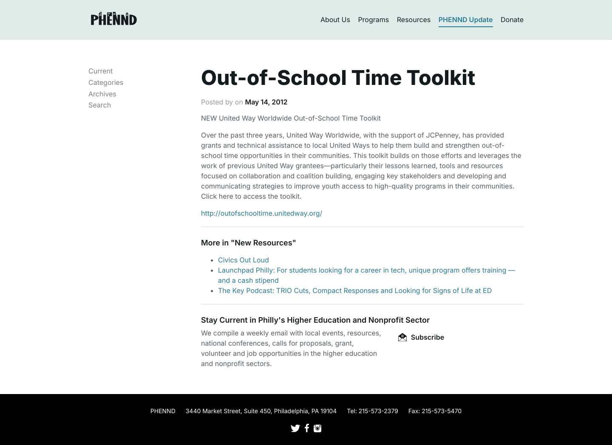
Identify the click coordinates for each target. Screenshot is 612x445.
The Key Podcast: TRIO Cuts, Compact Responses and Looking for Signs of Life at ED (355, 290)
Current (100, 71)
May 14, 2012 (266, 102)
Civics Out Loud (243, 260)
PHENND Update (466, 19)
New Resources (263, 243)
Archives (102, 94)
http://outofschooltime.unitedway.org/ (261, 213)
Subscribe (421, 337)
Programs (373, 19)
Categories (105, 82)
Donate (512, 19)
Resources (414, 19)
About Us (335, 19)
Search (99, 105)
